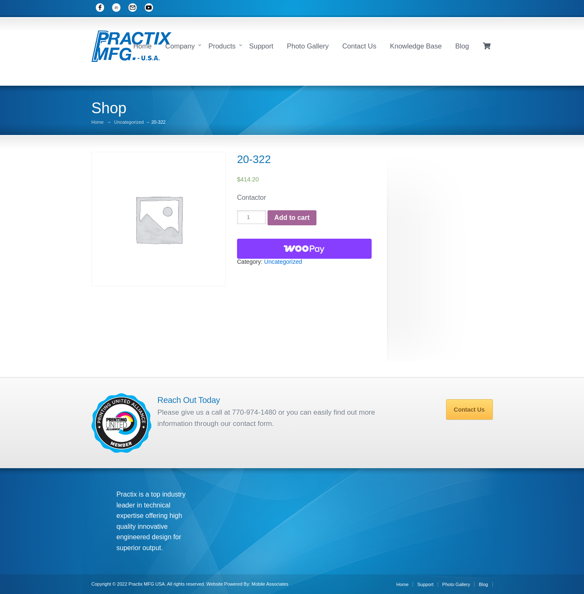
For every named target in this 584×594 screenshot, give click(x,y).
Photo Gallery (308, 46)
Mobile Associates (270, 583)
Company (180, 46)
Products (221, 46)
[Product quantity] (251, 217)
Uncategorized (129, 122)
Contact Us (359, 46)
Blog (462, 46)
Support (261, 46)
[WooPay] (304, 249)
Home (142, 46)
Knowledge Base (416, 46)
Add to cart (291, 217)
